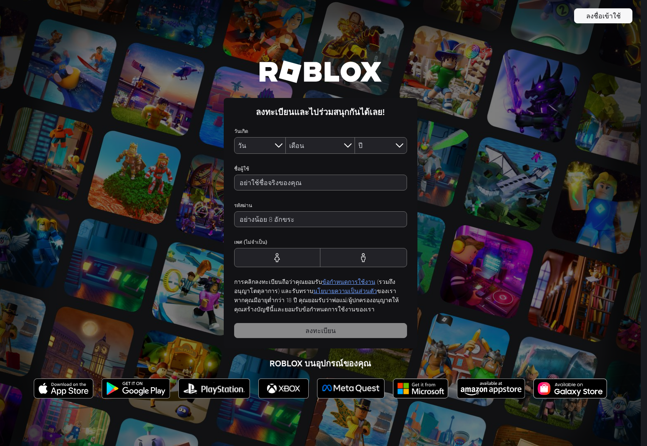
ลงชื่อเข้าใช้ (603, 16)
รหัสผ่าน (243, 205)
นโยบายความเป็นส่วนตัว (345, 291)
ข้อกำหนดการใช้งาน (348, 282)
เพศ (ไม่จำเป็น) (250, 242)
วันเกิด (241, 131)
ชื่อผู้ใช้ (241, 168)
